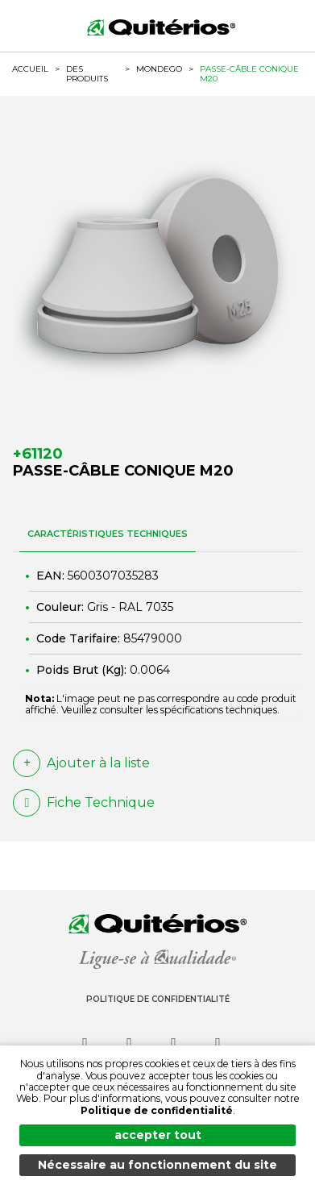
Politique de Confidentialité (158, 999)
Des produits (87, 74)
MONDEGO (159, 69)
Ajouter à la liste (81, 763)
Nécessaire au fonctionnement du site (157, 1165)
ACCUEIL (30, 69)
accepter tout (157, 1135)
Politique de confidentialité (157, 1110)
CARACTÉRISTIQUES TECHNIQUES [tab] (107, 533)
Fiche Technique (84, 803)
